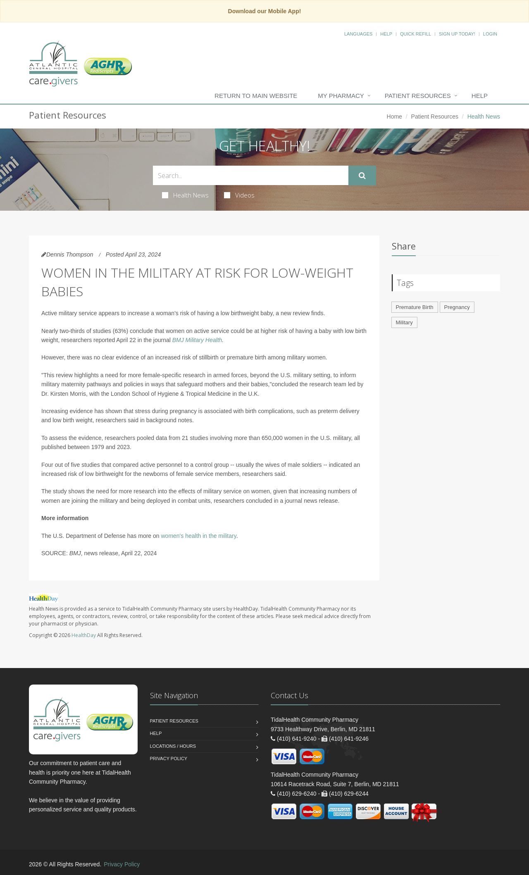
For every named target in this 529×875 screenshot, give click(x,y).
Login (490, 33)
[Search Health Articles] (250, 175)
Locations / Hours (173, 746)
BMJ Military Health (197, 340)
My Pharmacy (341, 95)
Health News (185, 195)
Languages (358, 33)
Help (386, 33)
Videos (239, 195)
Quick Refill (415, 33)
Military (404, 322)
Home (394, 116)
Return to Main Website (255, 95)
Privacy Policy (169, 758)
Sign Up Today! (457, 33)
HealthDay (83, 635)
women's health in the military (198, 536)
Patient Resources (418, 95)
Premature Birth (415, 307)
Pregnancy (457, 307)
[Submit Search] (362, 175)
